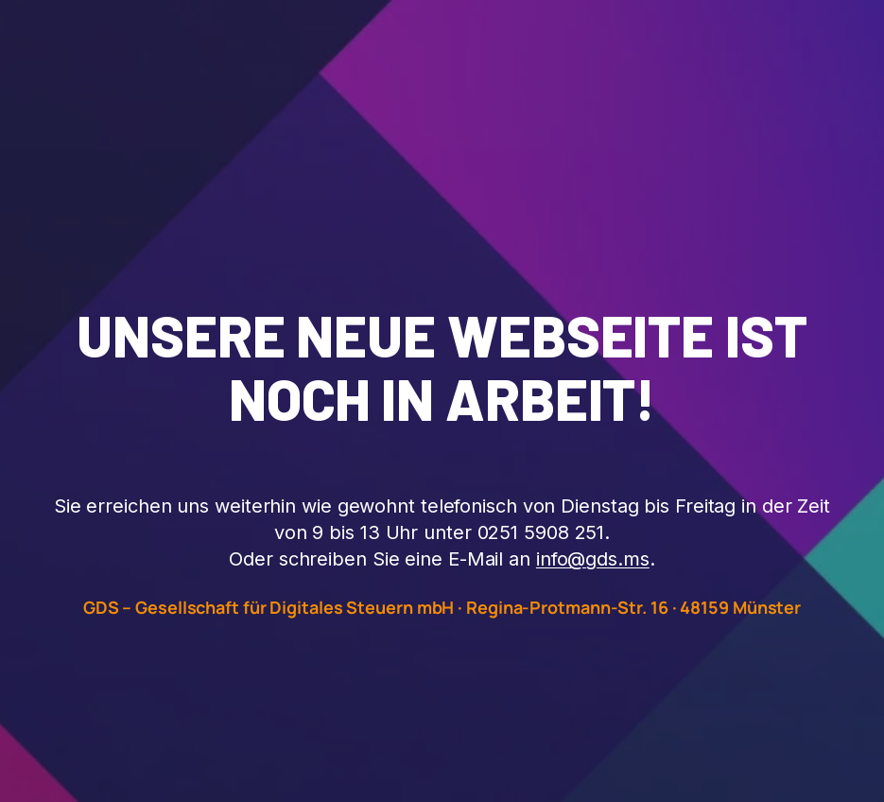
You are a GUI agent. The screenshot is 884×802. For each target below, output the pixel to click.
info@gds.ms (593, 559)
